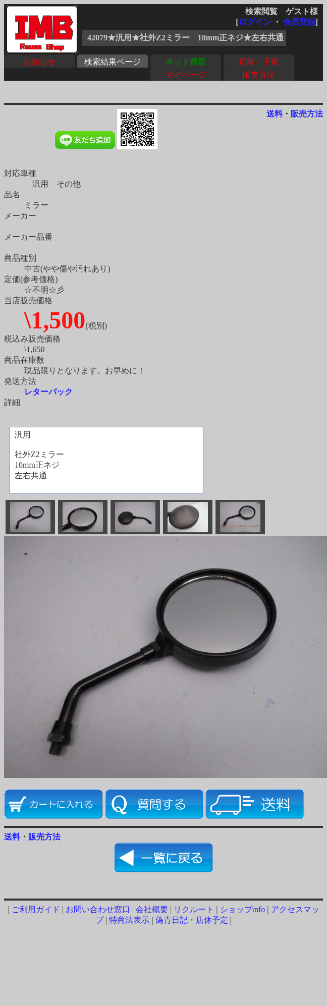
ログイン (255, 22)
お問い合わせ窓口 (98, 909)
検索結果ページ (112, 62)
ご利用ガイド (36, 909)
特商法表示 (129, 920)
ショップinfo (242, 909)
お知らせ (39, 62)
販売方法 (259, 75)
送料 (274, 113)
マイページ (186, 75)
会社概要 (152, 909)
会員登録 (299, 22)
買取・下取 (259, 62)
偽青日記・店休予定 (191, 920)
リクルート (194, 909)
